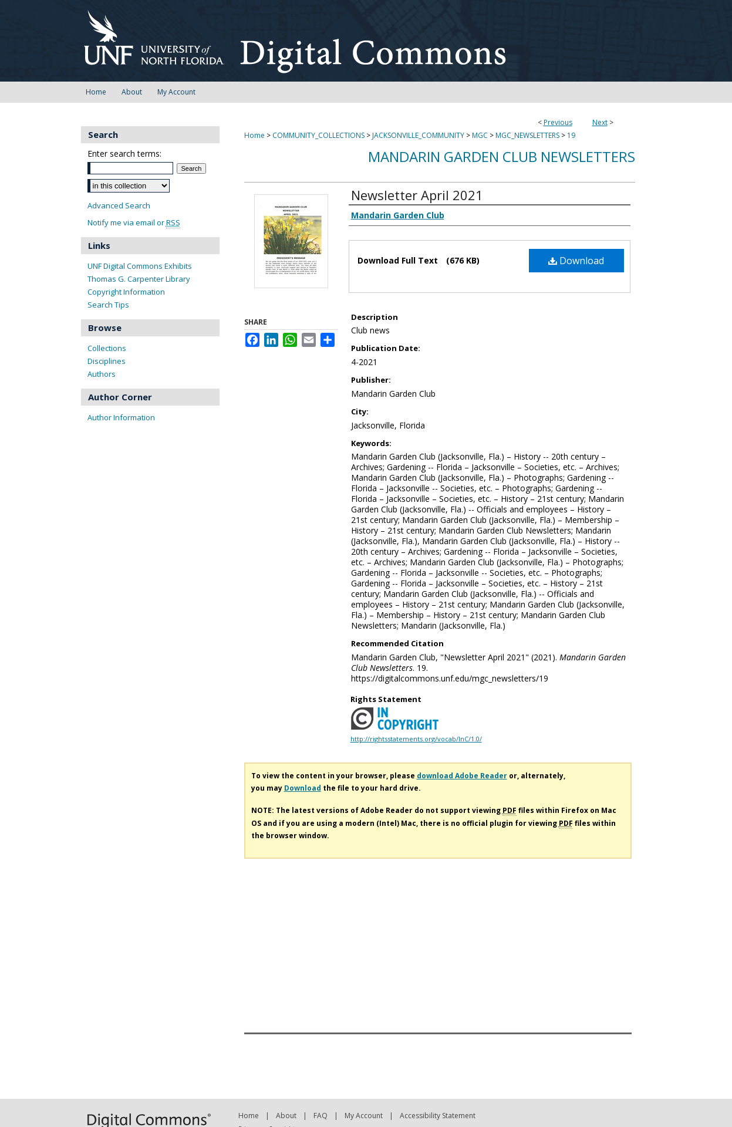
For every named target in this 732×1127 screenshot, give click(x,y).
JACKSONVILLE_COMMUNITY (418, 135)
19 (571, 135)
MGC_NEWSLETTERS (527, 135)
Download (576, 260)
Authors (101, 374)
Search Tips (108, 304)
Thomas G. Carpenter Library (138, 279)
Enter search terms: (124, 153)
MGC (480, 135)
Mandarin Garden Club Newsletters (501, 156)
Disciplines (106, 361)
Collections (106, 348)
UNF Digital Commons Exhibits (139, 266)
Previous (558, 122)
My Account (364, 1116)
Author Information (121, 417)
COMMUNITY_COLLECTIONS (318, 135)
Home (254, 135)
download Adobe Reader (462, 776)
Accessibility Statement (437, 1116)
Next (600, 122)
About (286, 1116)
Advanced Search (118, 205)
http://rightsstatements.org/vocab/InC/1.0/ (416, 738)
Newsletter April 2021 (417, 195)
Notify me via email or (133, 222)
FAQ (320, 1116)
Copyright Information (126, 291)
